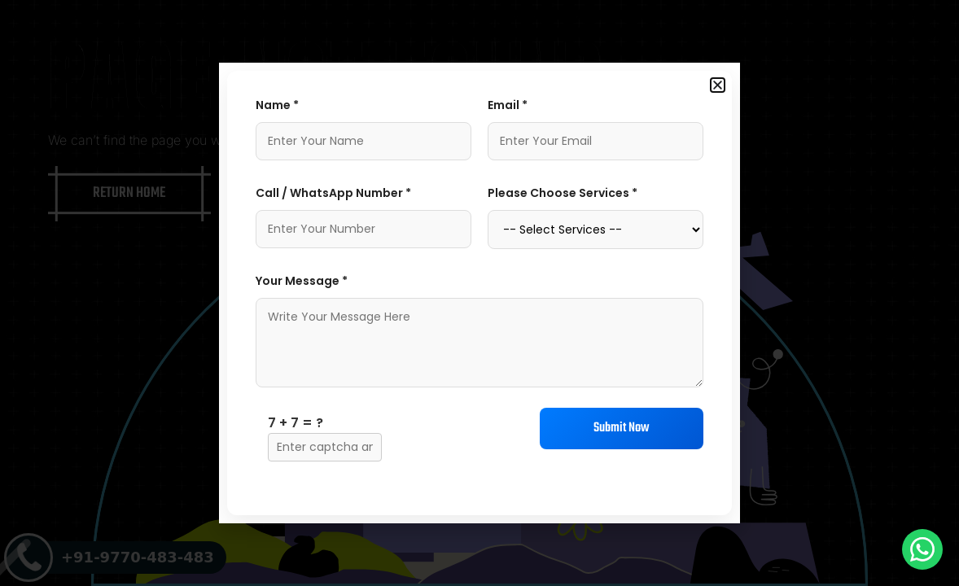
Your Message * (302, 280)
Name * (277, 105)
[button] (718, 85)
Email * (508, 105)
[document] (479, 293)
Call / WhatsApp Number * (333, 193)
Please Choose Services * (562, 193)
